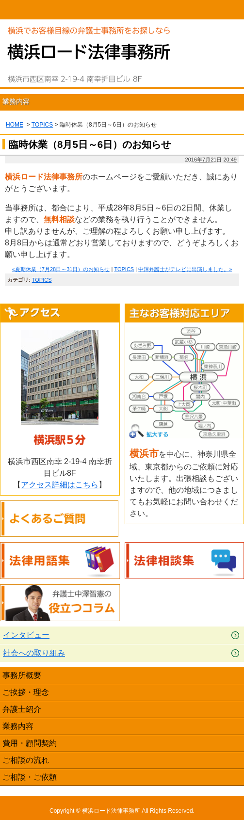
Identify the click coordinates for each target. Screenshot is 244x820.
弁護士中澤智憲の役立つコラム (60, 603)
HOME (30, 9)
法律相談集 (184, 560)
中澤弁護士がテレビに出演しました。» (185, 269)
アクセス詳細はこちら (59, 485)
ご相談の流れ (25, 760)
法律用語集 (60, 560)
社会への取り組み (34, 653)
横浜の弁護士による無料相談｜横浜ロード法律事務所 (88, 66)
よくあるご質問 (60, 518)
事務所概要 (21, 675)
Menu (213, 9)
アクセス (59, 313)
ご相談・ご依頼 (29, 777)
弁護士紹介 (21, 709)
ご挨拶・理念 (25, 692)
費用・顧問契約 (29, 743)
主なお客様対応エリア (184, 313)
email (152, 9)
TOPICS (42, 124)
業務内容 (16, 101)
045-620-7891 (91, 9)
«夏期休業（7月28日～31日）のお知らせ (61, 269)
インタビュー (26, 635)
